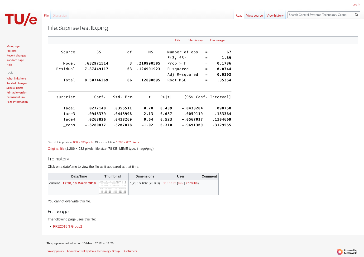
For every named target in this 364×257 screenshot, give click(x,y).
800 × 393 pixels (83, 142)
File (177, 40)
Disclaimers (130, 251)
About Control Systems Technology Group (93, 251)
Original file (56, 148)
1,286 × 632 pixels (127, 142)
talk (180, 183)
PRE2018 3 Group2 (67, 226)
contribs (192, 183)
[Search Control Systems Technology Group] (323, 14)
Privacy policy (55, 251)
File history (195, 40)
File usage (217, 40)
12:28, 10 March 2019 (79, 183)
